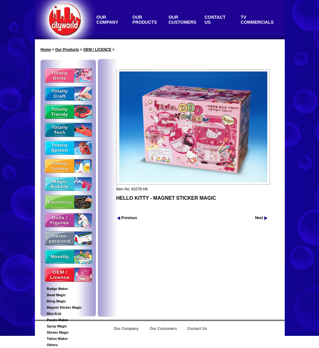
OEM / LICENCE (97, 49)
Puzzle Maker (57, 320)
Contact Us (197, 328)
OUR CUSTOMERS (182, 20)
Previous (127, 218)
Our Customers (163, 328)
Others (52, 345)
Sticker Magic (58, 332)
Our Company (126, 328)
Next (261, 218)
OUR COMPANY (107, 20)
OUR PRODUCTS (144, 20)
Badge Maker (57, 289)
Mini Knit (54, 314)
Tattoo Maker (57, 339)
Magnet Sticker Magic (64, 307)
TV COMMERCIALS (257, 20)
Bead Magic (56, 295)
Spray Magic (57, 326)
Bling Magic (56, 301)
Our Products (67, 49)
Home (45, 49)
